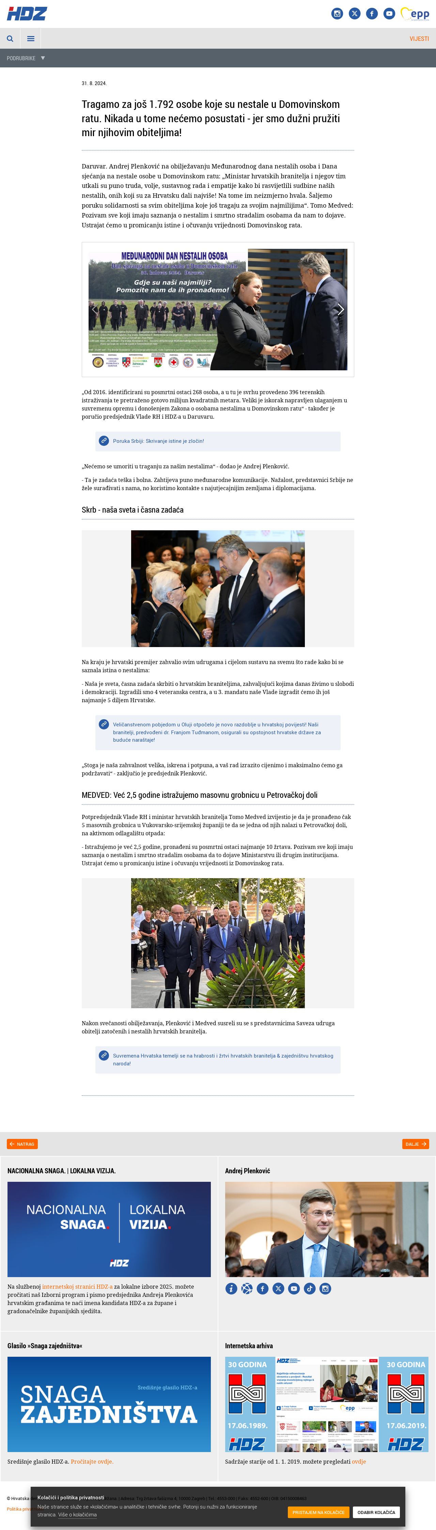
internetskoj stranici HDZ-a (77, 1286)
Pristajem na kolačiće (319, 1513)
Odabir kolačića (376, 1513)
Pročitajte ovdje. (92, 1461)
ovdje (359, 1461)
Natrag (25, 1144)
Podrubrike (21, 58)
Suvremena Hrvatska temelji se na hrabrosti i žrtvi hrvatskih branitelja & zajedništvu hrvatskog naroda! (223, 1059)
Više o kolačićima (77, 1514)
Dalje (412, 1144)
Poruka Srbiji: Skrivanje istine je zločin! (158, 440)
